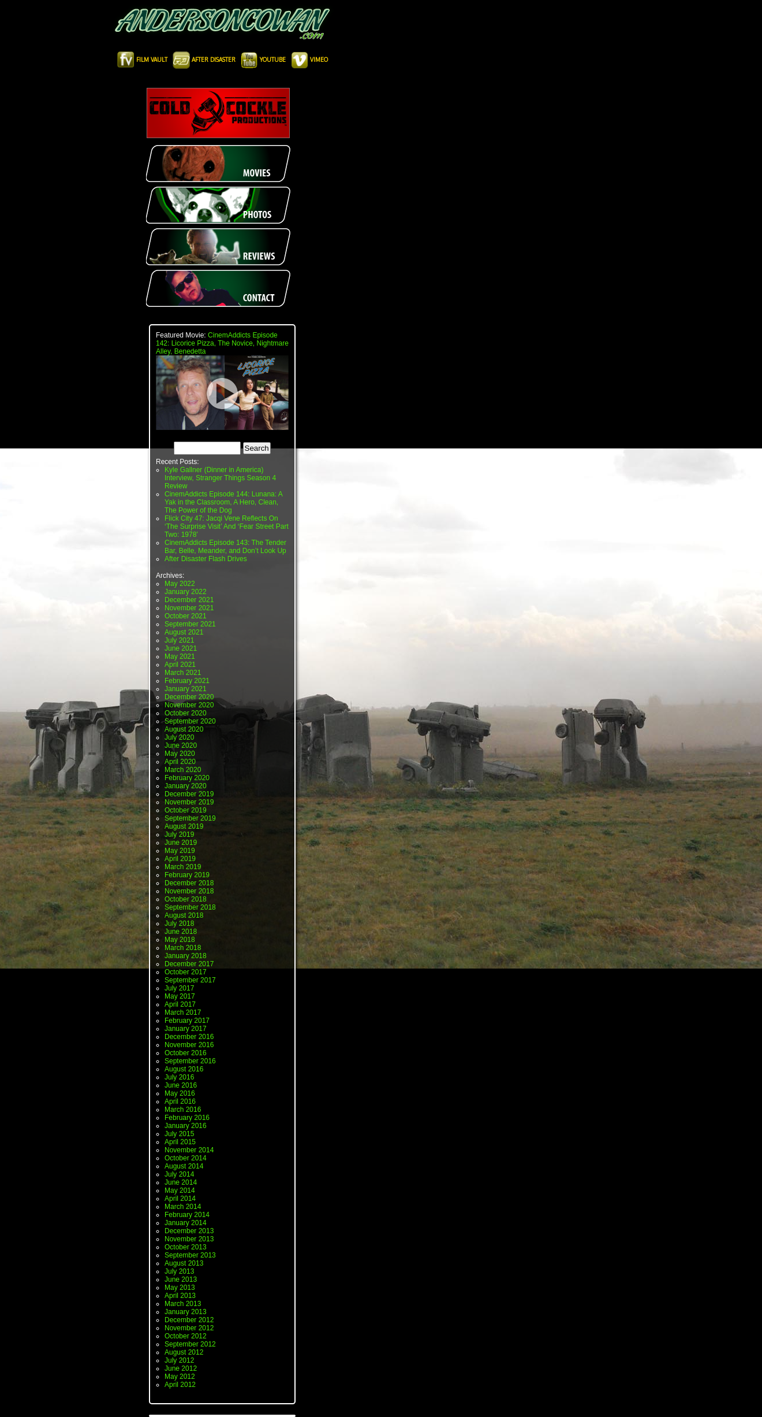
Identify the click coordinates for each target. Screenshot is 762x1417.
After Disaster (205, 59)
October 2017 (186, 972)
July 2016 (179, 1077)
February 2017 (187, 1021)
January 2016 (186, 1126)
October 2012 (186, 1336)
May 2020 (180, 754)
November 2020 (189, 705)
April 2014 (180, 1199)
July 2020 (179, 737)
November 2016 (189, 1045)
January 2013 (186, 1312)
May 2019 (180, 851)
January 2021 (186, 689)
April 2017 (180, 1004)
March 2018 (183, 948)
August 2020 (184, 729)
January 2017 (186, 1029)
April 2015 (180, 1142)
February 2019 (187, 875)
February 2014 (187, 1215)
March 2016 (183, 1110)
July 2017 (179, 988)
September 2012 (190, 1344)
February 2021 (187, 681)
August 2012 (184, 1352)
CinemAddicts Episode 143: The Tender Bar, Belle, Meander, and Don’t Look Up (225, 547)
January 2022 (186, 592)
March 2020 (183, 770)
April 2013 (180, 1296)
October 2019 (186, 810)
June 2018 (181, 932)
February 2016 (187, 1118)
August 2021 (184, 632)
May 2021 (180, 656)
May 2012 (180, 1377)
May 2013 (180, 1288)
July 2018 (179, 923)
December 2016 (189, 1037)
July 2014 (179, 1174)
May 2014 (180, 1190)
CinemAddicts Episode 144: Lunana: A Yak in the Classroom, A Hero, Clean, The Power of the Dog (223, 502)
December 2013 (189, 1231)
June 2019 (181, 843)
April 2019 (180, 859)
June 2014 (181, 1182)
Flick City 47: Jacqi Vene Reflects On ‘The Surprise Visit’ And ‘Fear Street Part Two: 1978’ (227, 526)
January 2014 (186, 1223)
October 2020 (186, 713)
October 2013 (186, 1247)
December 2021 (189, 600)
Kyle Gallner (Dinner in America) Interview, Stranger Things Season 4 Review (220, 478)
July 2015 (179, 1134)
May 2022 (180, 584)
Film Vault (143, 59)
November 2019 (189, 802)
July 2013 (179, 1271)
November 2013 (189, 1239)
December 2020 (189, 697)
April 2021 (180, 665)
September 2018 (190, 907)
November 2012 (189, 1328)
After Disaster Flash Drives (206, 559)
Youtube (264, 59)
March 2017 (183, 1012)
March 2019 (183, 867)
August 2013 (184, 1263)
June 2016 (181, 1085)
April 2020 (180, 762)
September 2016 (190, 1061)
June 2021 (181, 648)
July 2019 (179, 834)
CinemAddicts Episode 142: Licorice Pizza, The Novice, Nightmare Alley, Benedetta (222, 343)
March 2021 (183, 673)
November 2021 (189, 608)
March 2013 (183, 1304)
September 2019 (190, 818)
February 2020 (187, 778)
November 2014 (189, 1150)
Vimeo (309, 59)
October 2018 (186, 899)
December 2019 (189, 794)
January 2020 (186, 786)
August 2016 (184, 1069)
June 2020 (181, 745)
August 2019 (184, 826)
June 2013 (181, 1279)
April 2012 (180, 1385)
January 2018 (186, 956)
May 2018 (180, 940)
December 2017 (189, 964)
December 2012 (189, 1320)
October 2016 (186, 1053)
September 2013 (190, 1255)
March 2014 (183, 1207)
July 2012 (179, 1360)
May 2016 (180, 1093)
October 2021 (186, 616)
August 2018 (184, 915)
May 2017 (180, 996)
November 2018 (189, 891)
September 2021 (190, 624)
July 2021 (179, 640)
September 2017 (190, 980)
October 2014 (186, 1158)
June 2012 (181, 1368)
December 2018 (189, 883)
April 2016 (180, 1101)
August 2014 (184, 1166)
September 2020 (190, 721)
